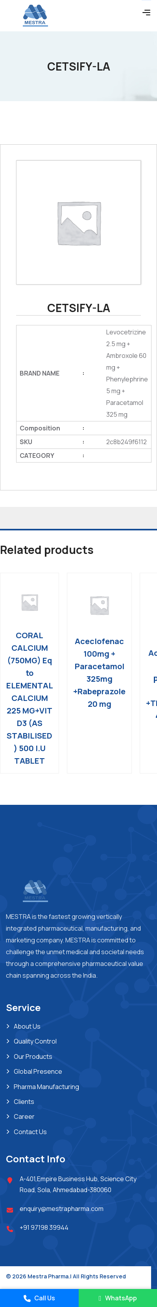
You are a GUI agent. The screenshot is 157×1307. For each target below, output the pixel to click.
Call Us (39, 1298)
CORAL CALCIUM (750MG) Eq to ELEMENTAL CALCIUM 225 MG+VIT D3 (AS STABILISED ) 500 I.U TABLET (29, 698)
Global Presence (38, 1071)
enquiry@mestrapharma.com (61, 1208)
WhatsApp (118, 1298)
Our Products (33, 1056)
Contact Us (30, 1131)
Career (24, 1116)
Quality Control (35, 1041)
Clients (24, 1101)
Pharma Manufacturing (46, 1086)
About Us (27, 1026)
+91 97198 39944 (44, 1227)
